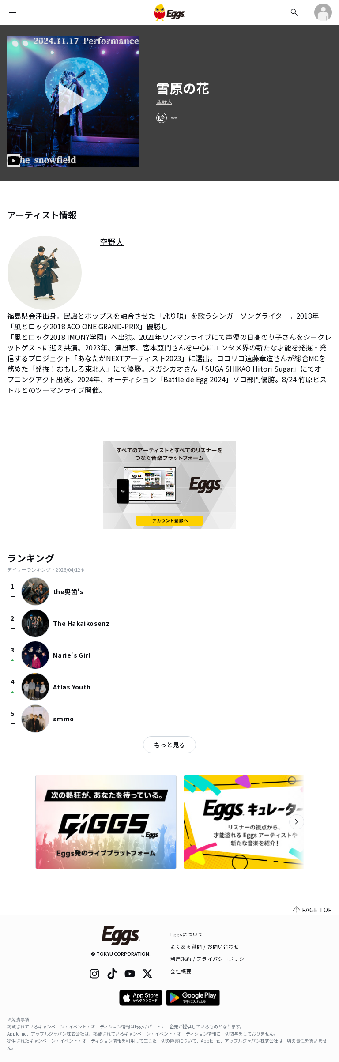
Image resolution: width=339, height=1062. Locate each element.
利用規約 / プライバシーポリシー (210, 958)
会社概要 (181, 971)
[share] (161, 118)
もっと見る (169, 744)
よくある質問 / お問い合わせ (205, 946)
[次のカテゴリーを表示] (296, 821)
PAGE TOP (312, 909)
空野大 (164, 101)
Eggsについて (187, 934)
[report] (174, 118)
